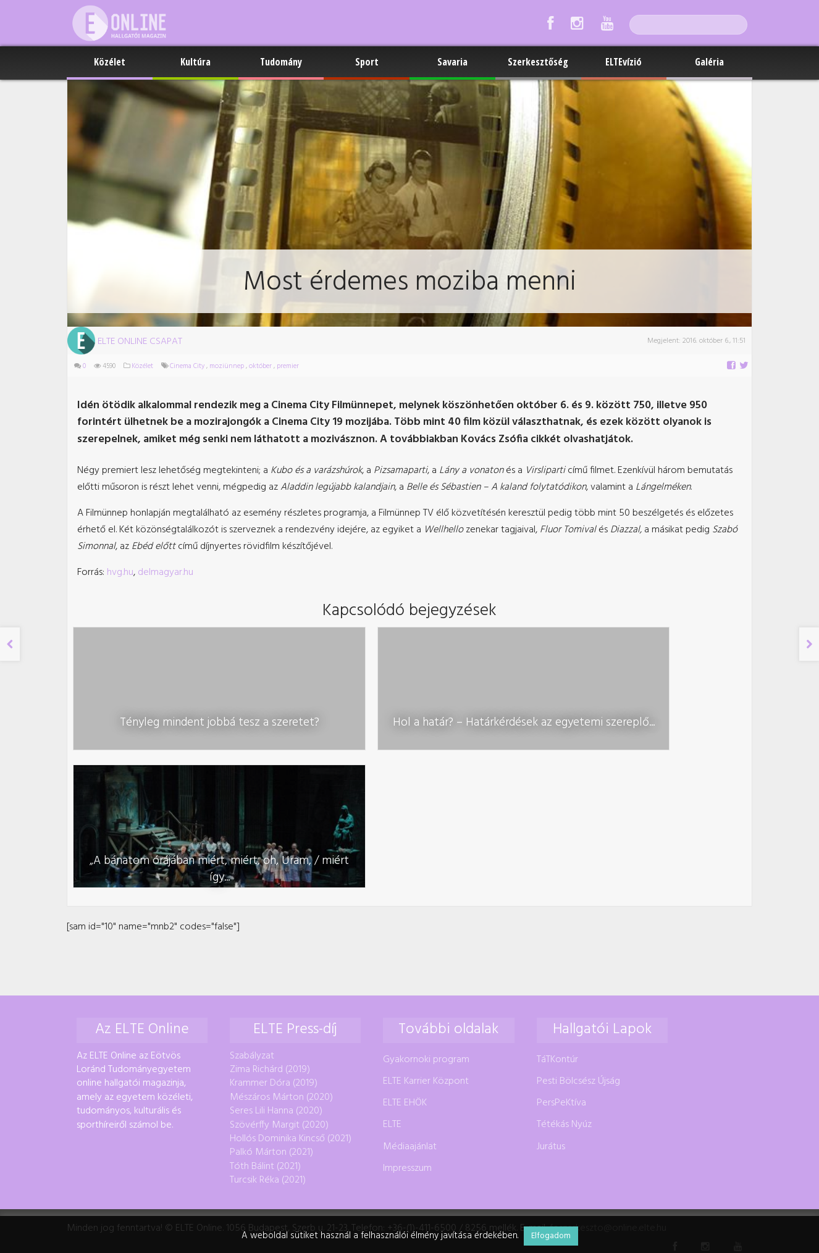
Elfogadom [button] (551, 1236)
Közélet (109, 62)
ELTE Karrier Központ (426, 945)
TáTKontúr (557, 924)
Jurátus (551, 1011)
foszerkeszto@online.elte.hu (608, 1093)
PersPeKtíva (561, 968)
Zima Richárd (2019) (270, 934)
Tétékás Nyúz (564, 989)
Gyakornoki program (426, 924)
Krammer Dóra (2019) (273, 948)
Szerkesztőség (538, 62)
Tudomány (281, 62)
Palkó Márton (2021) (271, 1017)
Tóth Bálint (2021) (265, 1031)
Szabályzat (252, 920)
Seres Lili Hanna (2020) (276, 975)
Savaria (452, 62)
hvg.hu (120, 572)
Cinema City (187, 366)
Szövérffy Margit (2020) (279, 989)
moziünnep (226, 366)
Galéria (709, 62)
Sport (367, 62)
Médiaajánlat (410, 1011)
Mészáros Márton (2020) (281, 961)
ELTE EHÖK (405, 968)
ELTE (392, 989)
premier (288, 366)
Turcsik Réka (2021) (268, 1044)
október (260, 366)
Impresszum (407, 1033)
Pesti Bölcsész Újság (578, 945)
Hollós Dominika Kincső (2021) (290, 1003)
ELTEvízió (623, 62)
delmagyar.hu (165, 572)
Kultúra (195, 62)
